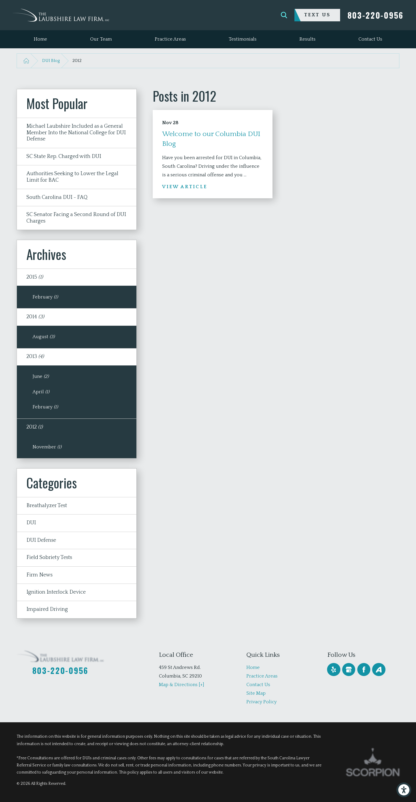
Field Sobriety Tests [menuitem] (49, 557)
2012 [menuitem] (34, 427)
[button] (403, 789)
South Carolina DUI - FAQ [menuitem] (56, 197)
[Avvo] (378, 669)
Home (253, 667)
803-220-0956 (376, 15)
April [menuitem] (41, 391)
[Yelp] (333, 669)
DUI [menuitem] (31, 523)
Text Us (317, 14)
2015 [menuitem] (34, 277)
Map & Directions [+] (181, 684)
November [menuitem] (47, 447)
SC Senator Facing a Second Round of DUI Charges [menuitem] (76, 218)
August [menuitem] (44, 336)
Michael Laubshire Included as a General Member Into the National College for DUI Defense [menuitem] (76, 132)
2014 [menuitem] (35, 317)
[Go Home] (26, 60)
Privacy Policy (261, 701)
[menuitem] (40, 39)
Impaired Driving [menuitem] (47, 609)
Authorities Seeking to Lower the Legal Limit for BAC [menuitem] (72, 177)
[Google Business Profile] (348, 669)
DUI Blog (51, 60)
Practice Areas (262, 676)
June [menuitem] (41, 376)
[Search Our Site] (284, 15)
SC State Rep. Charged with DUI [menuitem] (63, 156)
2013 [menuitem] (35, 357)
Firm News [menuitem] (39, 575)
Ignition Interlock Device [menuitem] (56, 592)
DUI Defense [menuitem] (41, 540)
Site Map (256, 693)
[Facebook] (363, 669)
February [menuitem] (45, 297)
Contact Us (258, 684)
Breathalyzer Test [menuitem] (46, 506)
